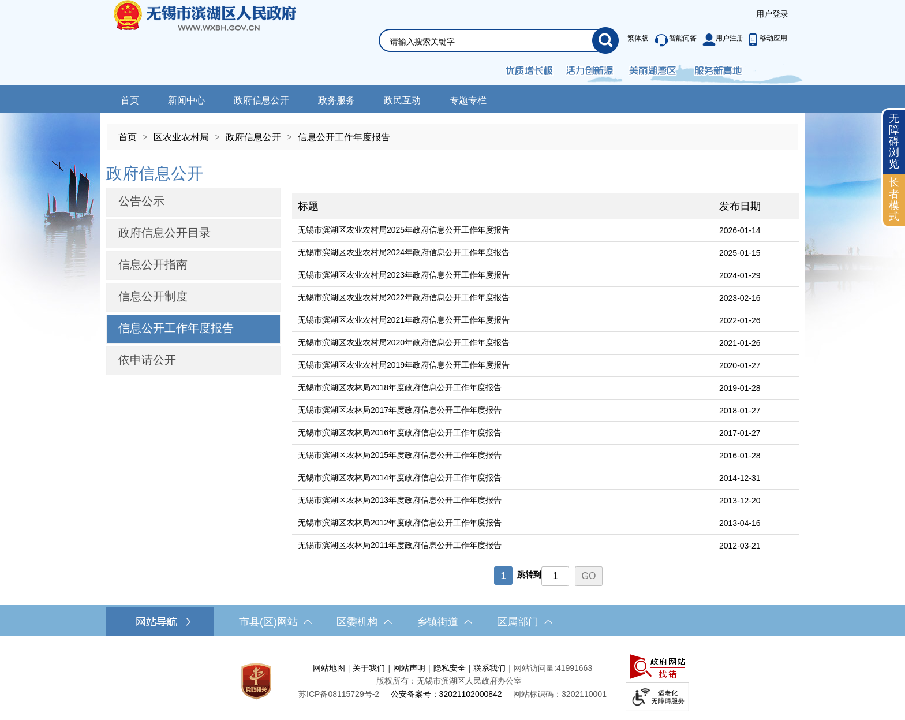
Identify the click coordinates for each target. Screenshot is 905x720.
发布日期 (740, 206)
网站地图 (329, 668)
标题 (308, 206)
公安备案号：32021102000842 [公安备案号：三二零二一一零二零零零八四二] (446, 694)
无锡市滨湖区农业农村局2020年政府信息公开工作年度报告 (404, 342)
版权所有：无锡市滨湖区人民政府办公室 (449, 680)
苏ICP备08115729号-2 (338, 694)
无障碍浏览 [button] (894, 141)
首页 (130, 100)
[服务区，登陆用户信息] (772, 14)
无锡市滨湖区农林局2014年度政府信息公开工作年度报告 (400, 477)
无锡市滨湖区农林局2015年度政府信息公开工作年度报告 (400, 455)
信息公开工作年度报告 (344, 137)
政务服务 (336, 100)
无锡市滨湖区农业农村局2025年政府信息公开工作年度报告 (404, 229)
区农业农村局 (181, 137)
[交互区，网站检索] (485, 27)
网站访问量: (535, 668)
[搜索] (605, 40)
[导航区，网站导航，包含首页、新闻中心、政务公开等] (452, 99)
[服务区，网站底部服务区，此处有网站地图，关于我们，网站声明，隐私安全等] (452, 681)
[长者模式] (894, 200)
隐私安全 (449, 668)
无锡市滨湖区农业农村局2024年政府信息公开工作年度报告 (404, 252)
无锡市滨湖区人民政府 (221, 42)
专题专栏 (468, 100)
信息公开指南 (153, 264)
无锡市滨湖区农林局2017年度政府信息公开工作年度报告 (400, 410)
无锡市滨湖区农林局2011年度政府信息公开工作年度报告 (400, 545)
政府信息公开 (261, 100)
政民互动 (402, 100)
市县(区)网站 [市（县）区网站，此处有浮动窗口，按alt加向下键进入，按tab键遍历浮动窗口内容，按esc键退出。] (275, 622)
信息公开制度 (153, 296)
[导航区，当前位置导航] (452, 131)
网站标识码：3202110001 (560, 694)
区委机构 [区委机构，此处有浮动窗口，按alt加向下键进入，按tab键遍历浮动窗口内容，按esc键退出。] (364, 622)
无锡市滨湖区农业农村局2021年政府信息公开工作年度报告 (404, 319)
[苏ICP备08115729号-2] (338, 694)
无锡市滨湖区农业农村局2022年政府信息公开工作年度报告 (404, 297)
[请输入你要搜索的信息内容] (491, 41)
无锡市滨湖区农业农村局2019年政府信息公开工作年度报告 (404, 365)
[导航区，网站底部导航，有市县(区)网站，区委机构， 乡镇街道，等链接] (452, 621)
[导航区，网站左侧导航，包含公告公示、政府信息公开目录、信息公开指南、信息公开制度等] (193, 268)
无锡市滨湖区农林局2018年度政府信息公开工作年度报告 (400, 387)
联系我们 (489, 668)
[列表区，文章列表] (545, 372)
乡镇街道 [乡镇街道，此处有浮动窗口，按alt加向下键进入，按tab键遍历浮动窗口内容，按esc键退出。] (444, 622)
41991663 (574, 668)
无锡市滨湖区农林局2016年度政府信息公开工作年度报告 (400, 432)
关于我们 (369, 668)
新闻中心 (186, 100)
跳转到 (529, 574)
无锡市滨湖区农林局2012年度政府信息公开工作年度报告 (400, 522)
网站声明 (409, 668)
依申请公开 (147, 359)
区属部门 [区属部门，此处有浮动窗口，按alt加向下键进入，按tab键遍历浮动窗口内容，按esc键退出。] (524, 622)
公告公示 (141, 201)
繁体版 (637, 38)
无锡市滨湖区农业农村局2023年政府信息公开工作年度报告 (404, 274)
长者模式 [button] (894, 199)
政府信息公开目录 (164, 232)
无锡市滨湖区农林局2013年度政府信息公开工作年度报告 (400, 500)
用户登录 (772, 13)
